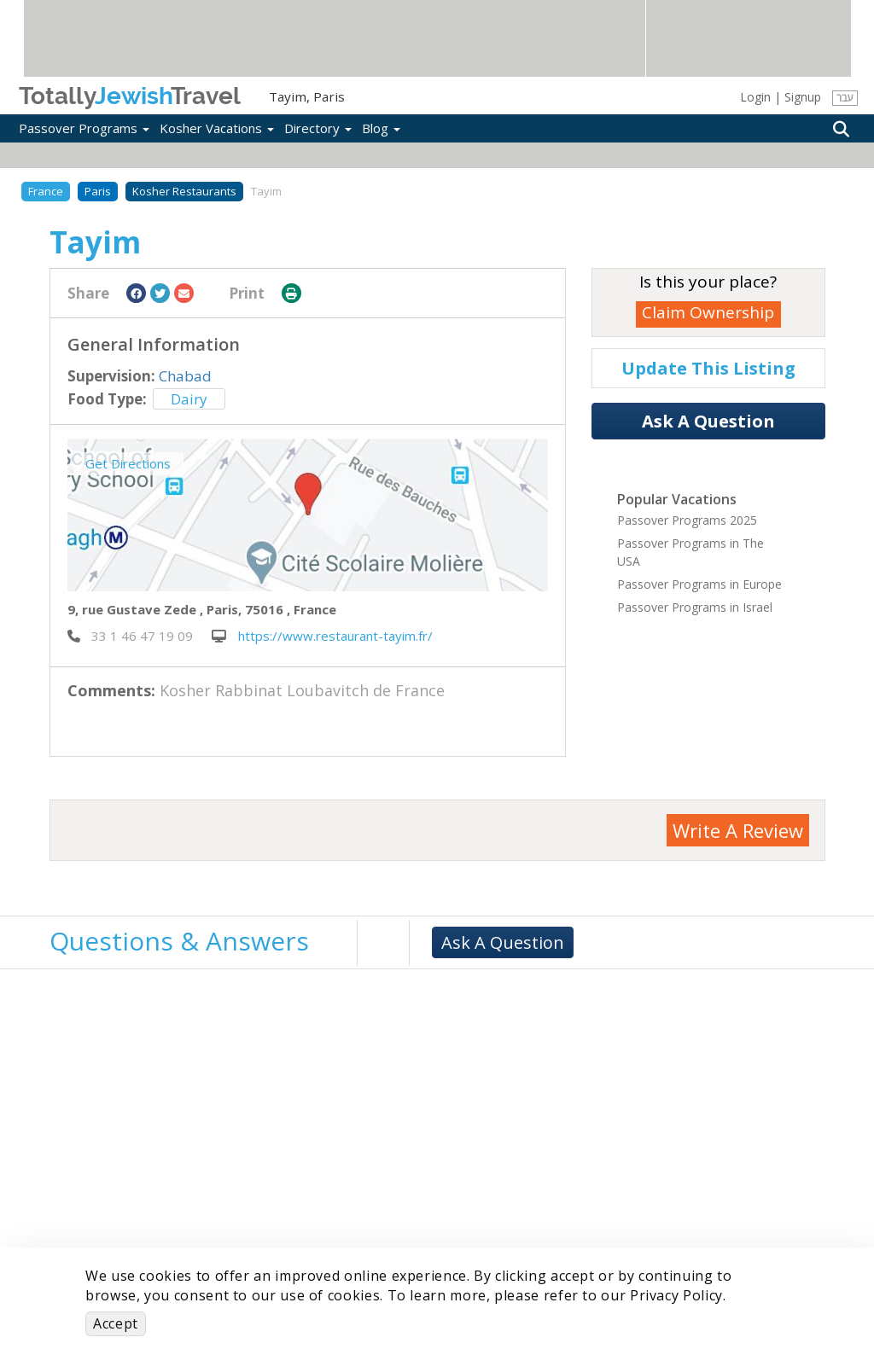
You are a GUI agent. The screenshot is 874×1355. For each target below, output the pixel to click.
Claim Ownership (708, 312)
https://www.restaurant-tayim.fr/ (322, 635)
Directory (318, 128)
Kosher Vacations (217, 128)
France (45, 191)
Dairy (189, 399)
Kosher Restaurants (184, 191)
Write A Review (738, 830)
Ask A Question (708, 421)
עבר (844, 97)
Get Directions (128, 463)
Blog (381, 128)
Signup (802, 97)
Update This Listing (708, 368)
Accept (115, 1323)
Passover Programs (84, 128)
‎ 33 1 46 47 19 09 (130, 635)
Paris (97, 191)
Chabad (185, 376)
